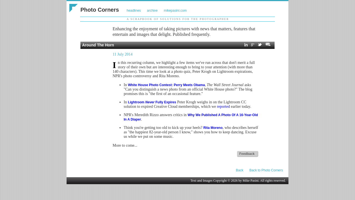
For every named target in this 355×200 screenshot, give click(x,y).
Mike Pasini (251, 180)
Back (240, 170)
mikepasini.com (175, 10)
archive (152, 10)
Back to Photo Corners (266, 170)
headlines (133, 10)
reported (223, 106)
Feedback (247, 154)
